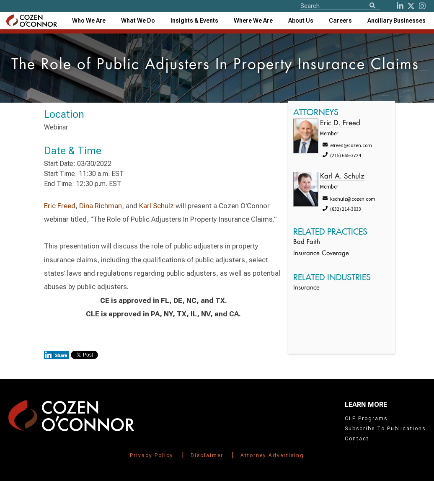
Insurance (306, 288)
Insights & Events (194, 20)
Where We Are (253, 20)
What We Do (138, 20)
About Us (300, 20)
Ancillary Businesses (396, 20)
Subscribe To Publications (385, 429)
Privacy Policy (151, 455)
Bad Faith (306, 242)
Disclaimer (207, 455)
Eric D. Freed (340, 123)
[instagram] (422, 6)
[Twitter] (411, 6)
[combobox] (194, 20)
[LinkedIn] (400, 6)
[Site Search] (340, 5)
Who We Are (89, 20)
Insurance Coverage (321, 254)
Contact (357, 439)
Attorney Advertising (272, 455)
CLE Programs (366, 419)
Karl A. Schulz (342, 176)
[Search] (372, 6)
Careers (340, 20)
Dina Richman (100, 206)
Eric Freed (59, 206)
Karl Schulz (156, 206)
